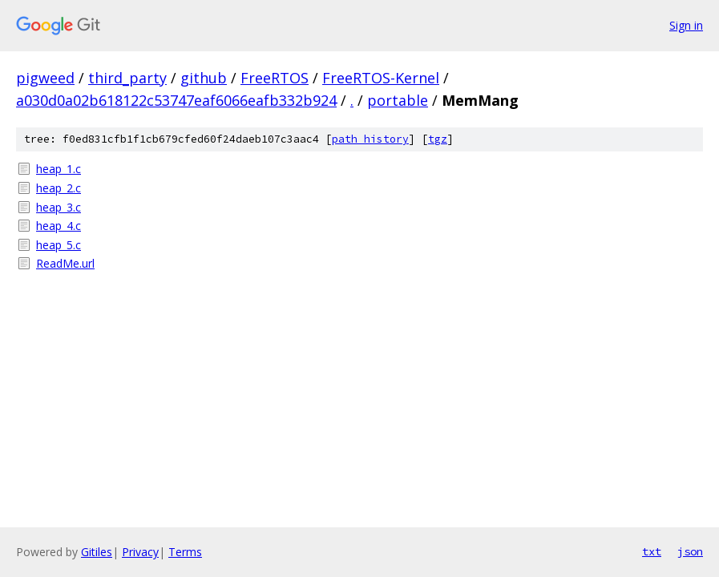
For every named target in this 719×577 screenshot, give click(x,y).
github (203, 77)
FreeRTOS (274, 77)
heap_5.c (58, 244)
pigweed (45, 77)
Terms (185, 551)
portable (397, 100)
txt (651, 551)
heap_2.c (58, 188)
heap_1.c (58, 168)
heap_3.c (58, 207)
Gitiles (96, 551)
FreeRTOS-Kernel (380, 77)
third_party (127, 77)
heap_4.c (58, 225)
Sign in (686, 25)
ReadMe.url (65, 263)
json (690, 551)
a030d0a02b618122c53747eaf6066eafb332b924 (176, 100)
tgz (437, 139)
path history (370, 139)
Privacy (140, 551)
